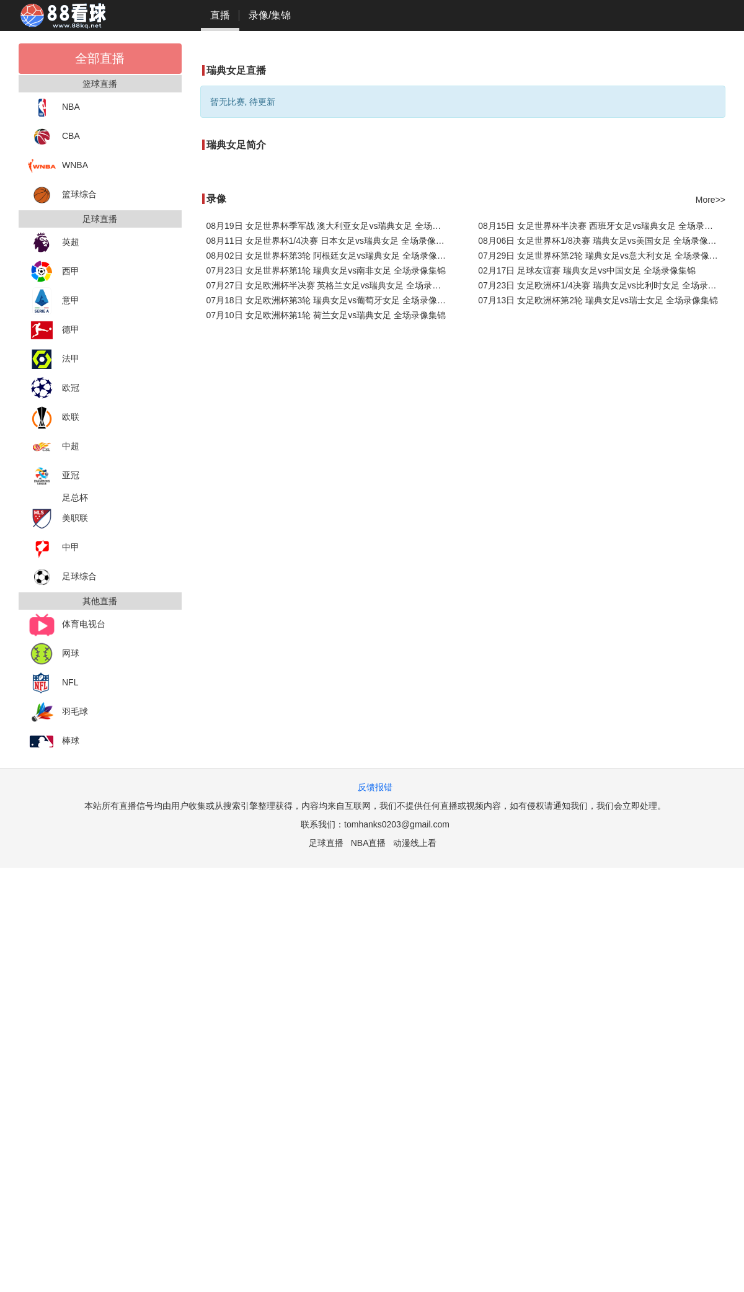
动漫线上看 (414, 843)
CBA (54, 137)
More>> (710, 200)
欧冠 (53, 389)
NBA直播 (368, 843)
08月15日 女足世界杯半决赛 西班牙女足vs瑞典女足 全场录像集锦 (601, 226)
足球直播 (326, 843)
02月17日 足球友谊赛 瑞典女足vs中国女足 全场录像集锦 (587, 270)
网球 (53, 654)
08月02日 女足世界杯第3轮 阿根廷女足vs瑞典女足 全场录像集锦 (330, 256)
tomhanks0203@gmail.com (397, 824)
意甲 (53, 301)
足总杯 (75, 497)
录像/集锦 (270, 15)
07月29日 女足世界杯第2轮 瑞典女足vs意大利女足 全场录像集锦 (601, 256)
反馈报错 (375, 787)
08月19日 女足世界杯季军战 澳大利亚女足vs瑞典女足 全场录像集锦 (330, 226)
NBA (54, 108)
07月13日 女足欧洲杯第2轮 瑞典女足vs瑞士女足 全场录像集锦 (598, 300)
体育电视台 (66, 625)
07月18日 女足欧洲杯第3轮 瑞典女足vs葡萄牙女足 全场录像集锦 (330, 300)
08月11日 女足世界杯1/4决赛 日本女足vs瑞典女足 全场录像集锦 (329, 241)
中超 (53, 447)
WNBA (58, 166)
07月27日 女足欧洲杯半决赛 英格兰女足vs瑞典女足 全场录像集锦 (330, 285)
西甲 (53, 272)
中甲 (53, 548)
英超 (53, 243)
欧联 (53, 418)
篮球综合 (62, 195)
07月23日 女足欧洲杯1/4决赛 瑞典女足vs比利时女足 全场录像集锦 (601, 285)
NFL (53, 683)
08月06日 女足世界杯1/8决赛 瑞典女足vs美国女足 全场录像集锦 (601, 241)
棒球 (53, 741)
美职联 (58, 519)
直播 (220, 15)
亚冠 (53, 476)
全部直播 (100, 58)
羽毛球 (58, 712)
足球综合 (62, 577)
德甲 (53, 330)
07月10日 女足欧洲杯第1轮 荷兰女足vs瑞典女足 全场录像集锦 (326, 315)
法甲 (53, 359)
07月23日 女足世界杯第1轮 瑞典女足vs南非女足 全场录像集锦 (326, 270)
